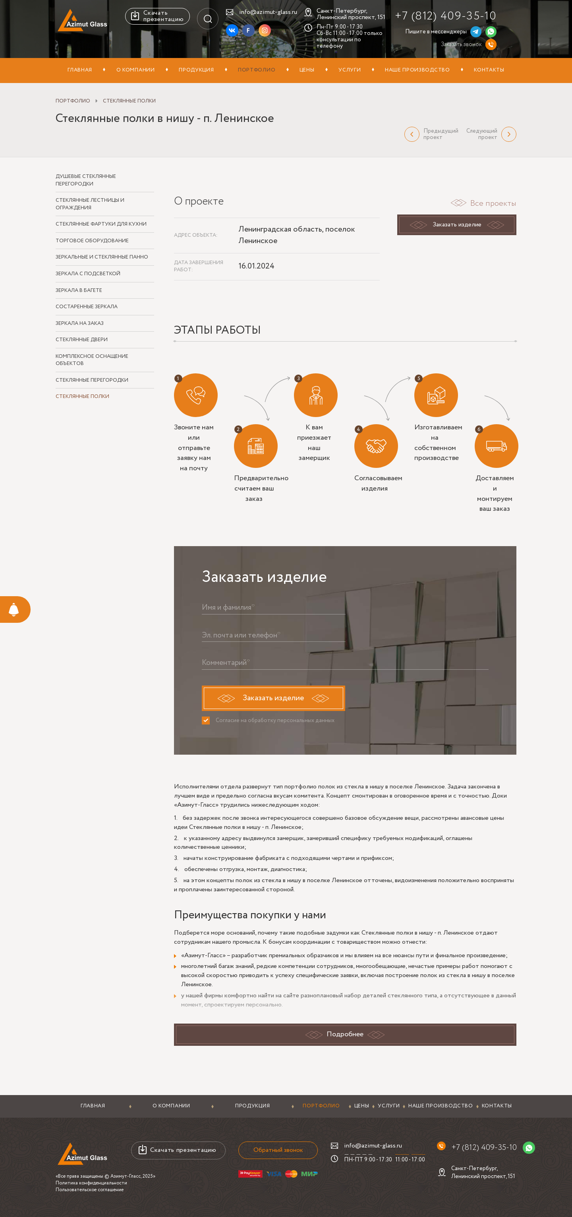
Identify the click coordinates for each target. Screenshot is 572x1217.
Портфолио (256, 70)
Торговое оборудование (92, 241)
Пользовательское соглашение (90, 1189)
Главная (80, 70)
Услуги (349, 70)
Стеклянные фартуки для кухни (101, 224)
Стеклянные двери (82, 340)
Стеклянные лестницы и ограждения (90, 204)
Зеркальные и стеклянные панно (102, 257)
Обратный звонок (277, 1150)
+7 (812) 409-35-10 (446, 16)
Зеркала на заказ (80, 323)
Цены (307, 70)
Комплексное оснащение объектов (92, 360)
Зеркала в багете (79, 290)
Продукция (196, 70)
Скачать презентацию (163, 16)
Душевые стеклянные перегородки (86, 180)
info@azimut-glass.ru (268, 12)
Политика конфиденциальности (91, 1183)
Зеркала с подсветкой (88, 274)
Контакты (489, 70)
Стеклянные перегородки (92, 380)
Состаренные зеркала (87, 307)
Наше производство (417, 70)
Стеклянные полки (82, 397)
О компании (135, 70)
